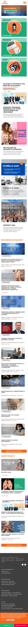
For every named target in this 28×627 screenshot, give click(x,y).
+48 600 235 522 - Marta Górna (7, 581)
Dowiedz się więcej (9, 12)
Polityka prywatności (17, 617)
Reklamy (12, 558)
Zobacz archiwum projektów (14, 545)
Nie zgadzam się (10, 620)
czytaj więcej (8, 266)
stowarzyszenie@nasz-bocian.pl (7, 584)
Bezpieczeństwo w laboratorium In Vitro (13, 391)
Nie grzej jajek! (6, 472)
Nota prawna (3, 557)
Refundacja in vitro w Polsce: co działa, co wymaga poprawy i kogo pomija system (12, 260)
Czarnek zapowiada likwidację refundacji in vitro (11, 339)
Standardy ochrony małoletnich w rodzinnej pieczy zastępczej (12, 492)
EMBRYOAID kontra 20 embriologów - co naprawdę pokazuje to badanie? (13, 313)
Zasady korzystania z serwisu (12, 557)
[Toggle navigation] (25, 2)
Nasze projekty (8, 456)
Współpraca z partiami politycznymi (7, 560)
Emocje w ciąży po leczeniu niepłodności (10, 415)
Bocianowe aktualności (12, 240)
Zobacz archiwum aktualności (14, 451)
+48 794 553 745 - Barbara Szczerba (8, 583)
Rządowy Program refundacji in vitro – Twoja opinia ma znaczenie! (12, 512)
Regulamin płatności (19, 560)
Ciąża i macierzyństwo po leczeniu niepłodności (12, 534)
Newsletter (3, 561)
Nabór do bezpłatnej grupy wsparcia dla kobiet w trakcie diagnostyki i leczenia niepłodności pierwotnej (11, 288)
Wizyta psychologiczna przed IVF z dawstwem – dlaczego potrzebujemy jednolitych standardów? (12, 365)
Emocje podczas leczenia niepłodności (9, 440)
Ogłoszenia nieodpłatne (5, 558)
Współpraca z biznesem (20, 558)
